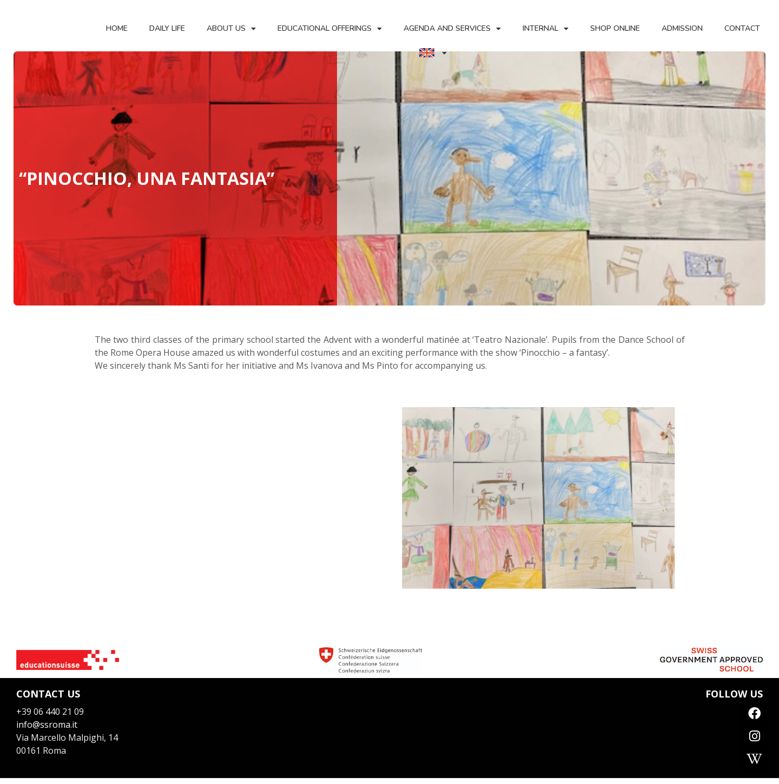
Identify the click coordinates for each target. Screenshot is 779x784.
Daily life (166, 28)
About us (230, 28)
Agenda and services (451, 28)
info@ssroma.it (46, 724)
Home (116, 28)
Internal (545, 28)
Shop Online (614, 28)
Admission (681, 28)
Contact (742, 28)
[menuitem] (432, 52)
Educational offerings (329, 28)
